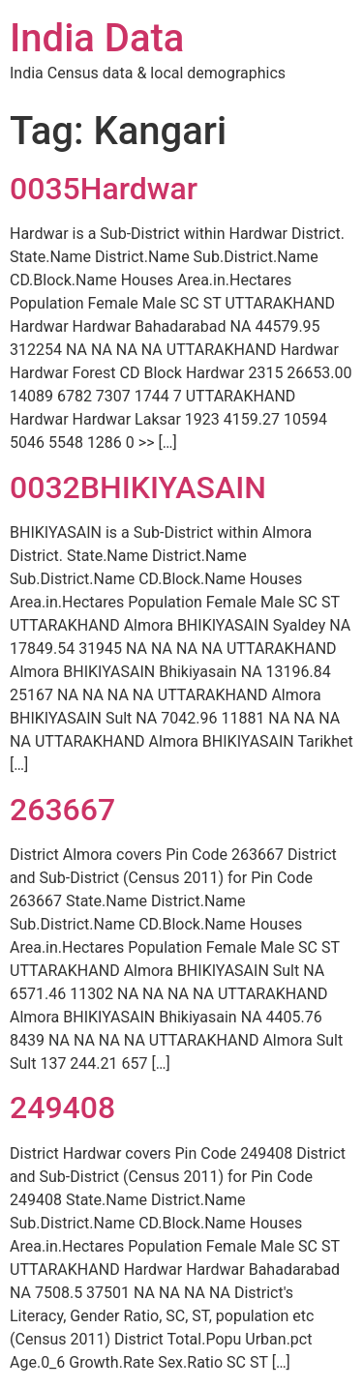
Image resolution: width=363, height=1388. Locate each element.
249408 (62, 1107)
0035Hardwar (103, 188)
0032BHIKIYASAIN (138, 487)
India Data (97, 38)
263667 (62, 809)
